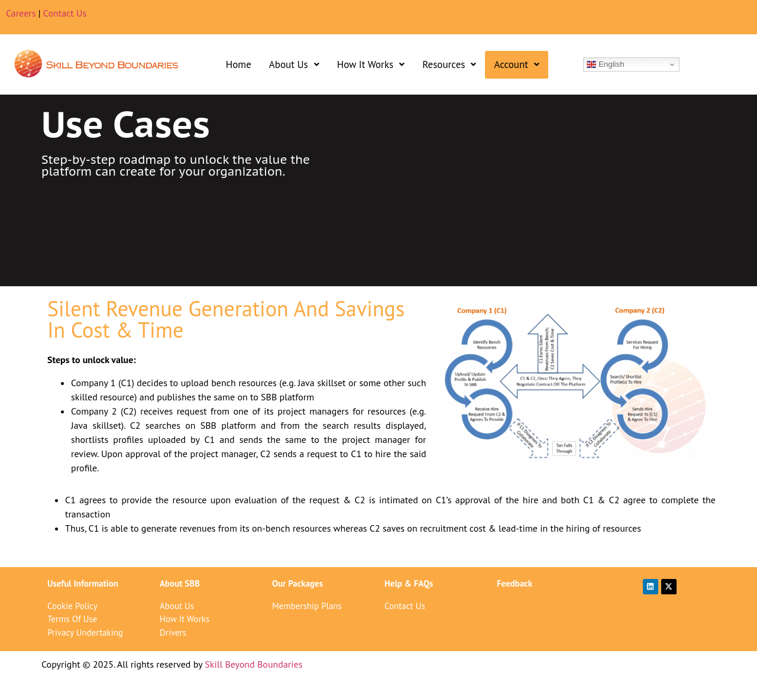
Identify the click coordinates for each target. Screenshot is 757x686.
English (605, 64)
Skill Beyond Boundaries (253, 664)
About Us (294, 64)
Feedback (514, 583)
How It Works (371, 64)
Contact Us (64, 13)
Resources (449, 64)
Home (238, 64)
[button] (294, 65)
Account (516, 64)
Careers (21, 13)
